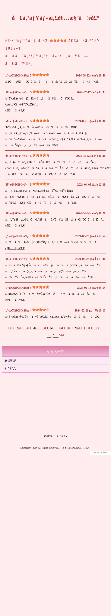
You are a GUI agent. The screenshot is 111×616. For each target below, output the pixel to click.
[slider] (58, 40)
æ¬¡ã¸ (53, 336)
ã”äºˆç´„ (10, 368)
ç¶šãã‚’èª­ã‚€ (15, 110)
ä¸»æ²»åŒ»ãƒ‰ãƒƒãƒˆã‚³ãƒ (78, 448)
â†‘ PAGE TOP (100, 453)
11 (96, 328)
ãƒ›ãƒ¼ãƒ (10, 360)
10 (86, 328)
